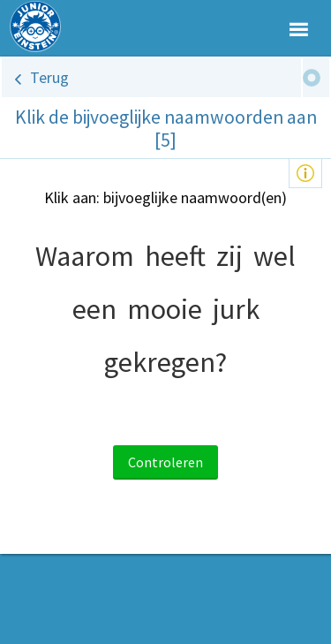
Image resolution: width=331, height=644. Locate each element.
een (94, 309)
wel (274, 256)
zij (229, 256)
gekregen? (165, 362)
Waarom (84, 256)
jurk (236, 309)
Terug (49, 77)
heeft (175, 256)
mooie (164, 309)
